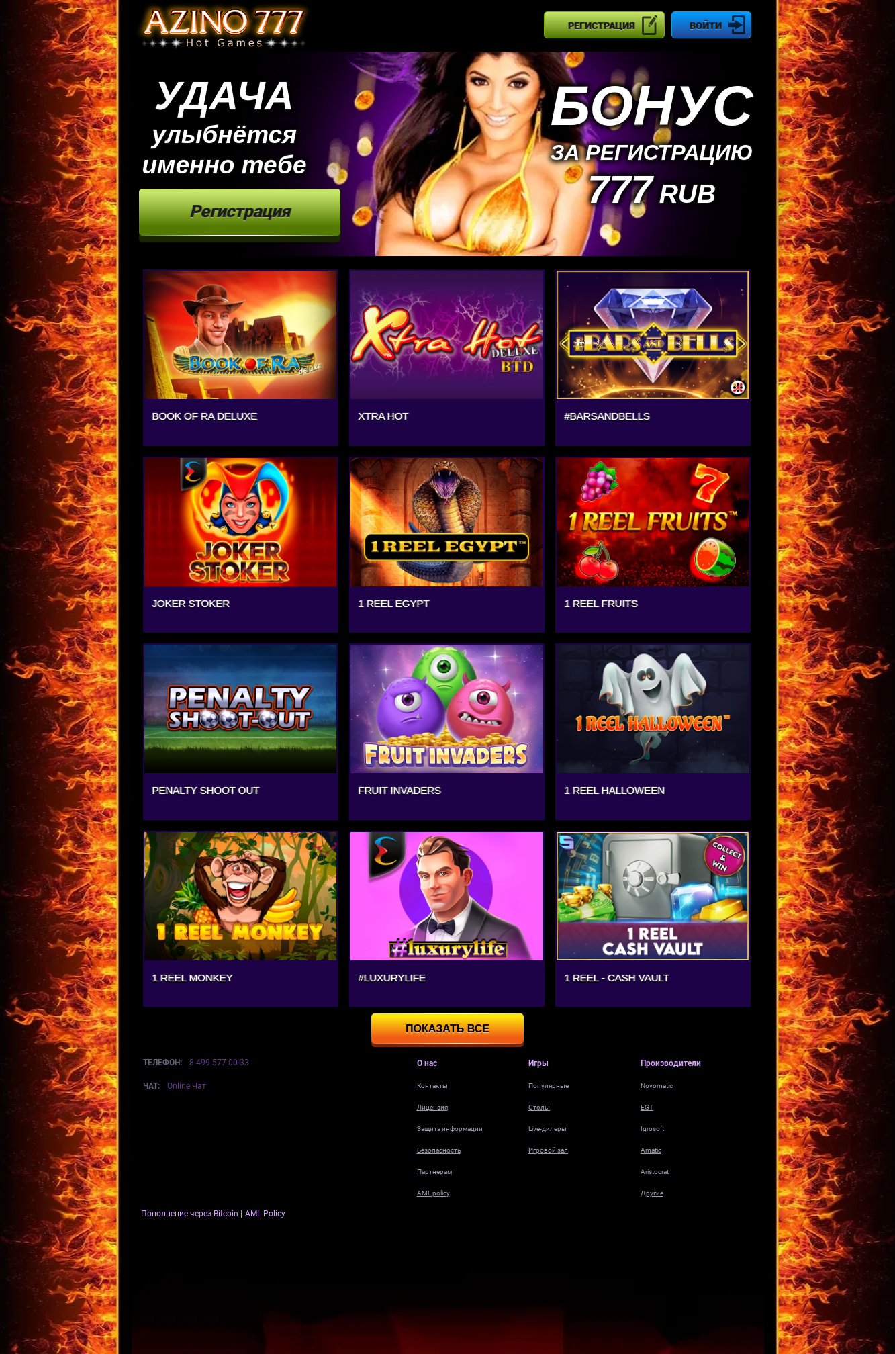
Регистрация (601, 25)
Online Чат (186, 1086)
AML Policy (265, 1213)
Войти (706, 25)
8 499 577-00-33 (219, 1062)
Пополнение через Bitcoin (190, 1213)
